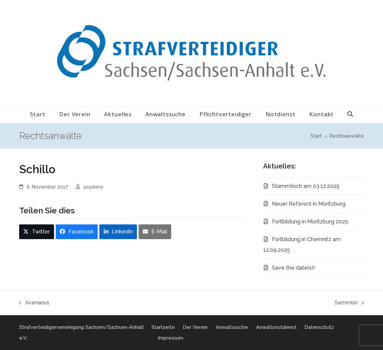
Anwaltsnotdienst (276, 327)
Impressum (170, 338)
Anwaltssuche (232, 327)
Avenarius (34, 303)
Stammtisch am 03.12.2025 (305, 186)
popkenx (93, 187)
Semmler (349, 303)
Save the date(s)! (293, 268)
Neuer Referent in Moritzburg (308, 204)
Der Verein (195, 327)
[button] (350, 114)
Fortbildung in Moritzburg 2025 (310, 221)
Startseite (163, 327)
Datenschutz (319, 327)
